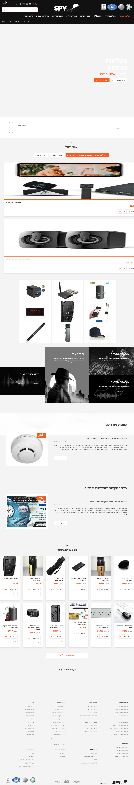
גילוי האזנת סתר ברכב (121, 754)
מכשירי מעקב (30, 706)
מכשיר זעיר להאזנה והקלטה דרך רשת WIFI (56, 627)
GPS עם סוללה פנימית (90, 757)
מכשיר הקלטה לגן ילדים (58, 728)
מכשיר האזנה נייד (92, 706)
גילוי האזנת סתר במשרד (121, 750)
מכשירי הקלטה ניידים (59, 716)
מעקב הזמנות (25, 21)
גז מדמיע (62, 757)
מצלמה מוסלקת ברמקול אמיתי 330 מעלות (10, 627)
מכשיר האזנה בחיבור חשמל (89, 719)
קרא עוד (62, 458)
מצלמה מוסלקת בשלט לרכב (11, 579)
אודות (17, 21)
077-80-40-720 (28, 4)
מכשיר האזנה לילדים (91, 725)
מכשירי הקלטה (71, 16)
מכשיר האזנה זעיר (91, 728)
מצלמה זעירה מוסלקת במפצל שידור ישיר (102, 627)
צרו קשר (31, 757)
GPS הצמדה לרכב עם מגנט (89, 763)
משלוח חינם (22, 126)
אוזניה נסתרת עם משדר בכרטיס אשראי (79, 623)
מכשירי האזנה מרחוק (90, 732)
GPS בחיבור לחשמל (91, 760)
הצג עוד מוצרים (67, 655)
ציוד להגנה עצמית (42, 16)
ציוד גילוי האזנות (123, 760)
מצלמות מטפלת (123, 716)
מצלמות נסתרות (125, 16)
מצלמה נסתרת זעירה (122, 732)
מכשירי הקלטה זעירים (59, 722)
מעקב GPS (97, 16)
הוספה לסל (127, 589)
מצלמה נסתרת (110, 16)
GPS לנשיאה (93, 754)
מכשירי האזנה (85, 16)
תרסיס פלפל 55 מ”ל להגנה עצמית (34, 579)
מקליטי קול (41, 155)
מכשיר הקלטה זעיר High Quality (78, 579)
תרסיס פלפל (30, 735)
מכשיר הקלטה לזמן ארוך (58, 738)
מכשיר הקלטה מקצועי (58, 744)
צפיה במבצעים (120, 80)
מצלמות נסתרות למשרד (121, 709)
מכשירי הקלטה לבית (59, 709)
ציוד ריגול (31, 738)
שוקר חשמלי (30, 732)
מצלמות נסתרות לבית (122, 706)
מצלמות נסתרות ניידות (121, 722)
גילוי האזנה (29, 16)
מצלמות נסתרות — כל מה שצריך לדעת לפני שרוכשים (108, 502)
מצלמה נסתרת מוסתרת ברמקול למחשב (18, 259)
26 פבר (56, 505)
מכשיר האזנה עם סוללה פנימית (88, 716)
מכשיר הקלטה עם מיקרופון (57, 741)
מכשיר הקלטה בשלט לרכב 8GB (124, 627)
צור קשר (10, 21)
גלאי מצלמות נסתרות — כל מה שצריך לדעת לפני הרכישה (107, 438)
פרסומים (3, 21)
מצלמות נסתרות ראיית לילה (120, 725)
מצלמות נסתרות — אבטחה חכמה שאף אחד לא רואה (87, 155)
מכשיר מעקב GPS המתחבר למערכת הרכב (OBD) (33, 627)
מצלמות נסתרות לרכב (121, 713)
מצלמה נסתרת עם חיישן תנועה (119, 728)
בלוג (33, 703)
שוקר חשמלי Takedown (59, 579)
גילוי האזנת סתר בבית (122, 747)
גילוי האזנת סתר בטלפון (121, 757)
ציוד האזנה (31, 722)
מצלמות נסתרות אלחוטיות (120, 719)
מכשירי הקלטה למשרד (58, 713)
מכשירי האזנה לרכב (91, 722)
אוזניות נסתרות (57, 16)
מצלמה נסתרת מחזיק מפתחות (119, 738)
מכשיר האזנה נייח (92, 709)
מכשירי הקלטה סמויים (59, 719)
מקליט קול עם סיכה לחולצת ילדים (126, 579)
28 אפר (56, 442)
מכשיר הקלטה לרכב (59, 732)
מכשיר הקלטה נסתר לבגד (58, 725)
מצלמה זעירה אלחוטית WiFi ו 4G (16, 202)
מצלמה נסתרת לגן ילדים (121, 735)
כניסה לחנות (103, 80)
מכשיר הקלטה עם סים (59, 735)
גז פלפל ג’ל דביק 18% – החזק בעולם (102, 579)
